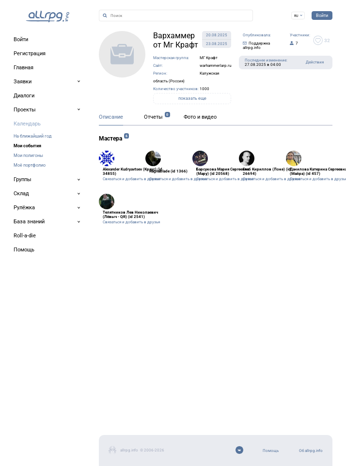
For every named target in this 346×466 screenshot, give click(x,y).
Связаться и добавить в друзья (131, 179)
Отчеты (153, 117)
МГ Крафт (209, 58)
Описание (111, 117)
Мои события (27, 145)
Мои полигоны (28, 155)
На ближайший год (32, 136)
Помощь (271, 451)
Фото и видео (200, 117)
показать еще (192, 98)
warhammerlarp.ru (215, 65)
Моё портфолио (30, 165)
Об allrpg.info (311, 451)
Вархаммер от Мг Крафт (175, 40)
